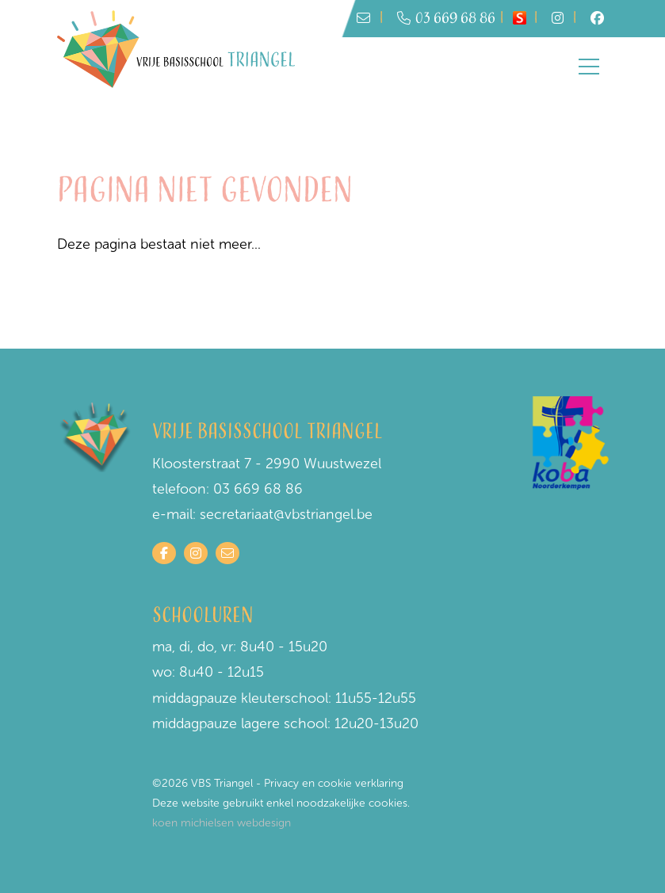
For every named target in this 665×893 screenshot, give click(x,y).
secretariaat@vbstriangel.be (286, 514)
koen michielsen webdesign (221, 823)
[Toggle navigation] (589, 66)
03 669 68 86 (446, 18)
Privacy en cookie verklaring (333, 783)
